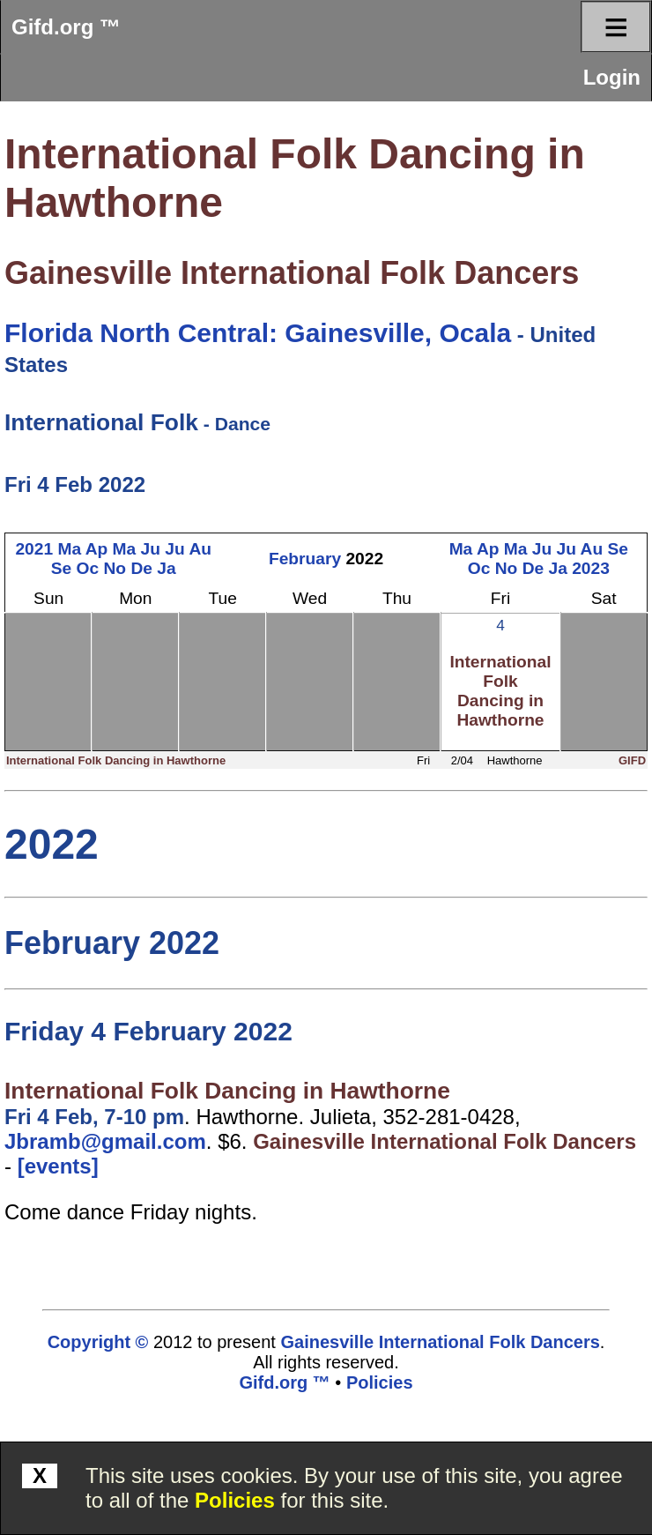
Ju (150, 549)
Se (61, 568)
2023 (591, 568)
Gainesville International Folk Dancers (291, 273)
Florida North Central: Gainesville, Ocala (257, 332)
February (305, 558)
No (115, 568)
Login (612, 77)
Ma (69, 549)
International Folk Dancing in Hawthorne (500, 690)
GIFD (632, 760)
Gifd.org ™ (66, 27)
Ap (96, 549)
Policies (235, 1500)
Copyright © (98, 1342)
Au (200, 549)
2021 (34, 549)
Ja (166, 568)
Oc (88, 568)
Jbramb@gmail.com (105, 1141)
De (141, 568)
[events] (58, 1166)
